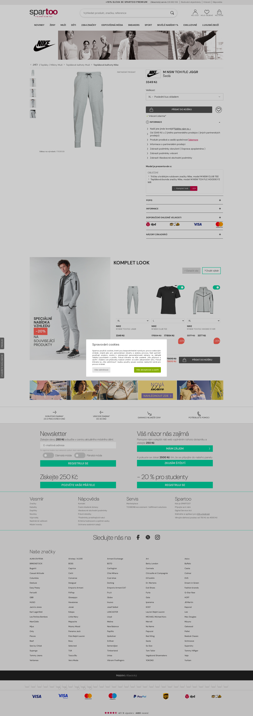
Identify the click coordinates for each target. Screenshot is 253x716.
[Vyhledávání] (172, 13)
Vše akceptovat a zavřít (147, 370)
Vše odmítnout (101, 370)
